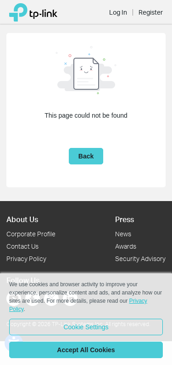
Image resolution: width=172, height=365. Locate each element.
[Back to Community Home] (33, 12)
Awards (125, 246)
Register (151, 12)
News (123, 234)
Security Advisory (140, 258)
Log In (118, 12)
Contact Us (22, 246)
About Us (22, 219)
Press (124, 219)
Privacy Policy (26, 258)
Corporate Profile (30, 234)
